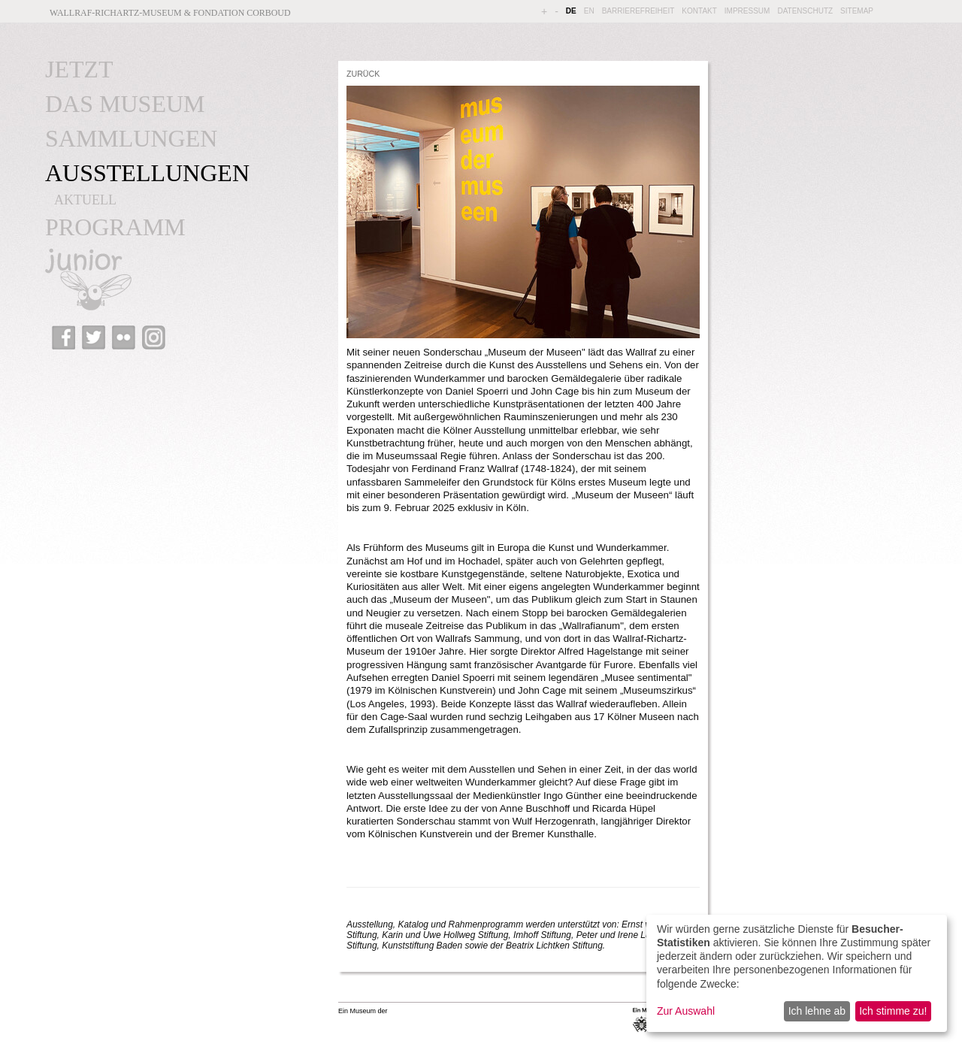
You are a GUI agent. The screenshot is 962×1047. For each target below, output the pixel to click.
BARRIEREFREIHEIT (638, 11)
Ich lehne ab (817, 1011)
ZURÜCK (363, 73)
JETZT (79, 69)
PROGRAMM (115, 227)
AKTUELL (85, 199)
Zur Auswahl (686, 1011)
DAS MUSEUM (124, 103)
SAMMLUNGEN (131, 138)
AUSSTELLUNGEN (147, 172)
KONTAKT (699, 11)
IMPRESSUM (747, 11)
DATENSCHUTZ (805, 11)
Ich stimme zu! (893, 1011)
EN (589, 11)
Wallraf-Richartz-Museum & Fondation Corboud (170, 13)
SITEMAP (856, 11)
